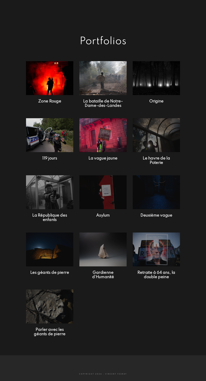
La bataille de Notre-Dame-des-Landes (103, 103)
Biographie (170, 12)
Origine (156, 101)
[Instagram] (194, 6)
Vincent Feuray (24, 8)
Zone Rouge (49, 101)
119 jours (49, 158)
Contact (189, 12)
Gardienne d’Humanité (103, 275)
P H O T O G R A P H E (24, 13)
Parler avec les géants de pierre (49, 332)
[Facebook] (189, 6)
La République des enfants (49, 217)
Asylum (103, 215)
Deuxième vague (156, 215)
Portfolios (149, 12)
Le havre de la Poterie (156, 160)
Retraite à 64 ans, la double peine (156, 275)
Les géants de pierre (49, 273)
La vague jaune (102, 158)
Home (131, 12)
